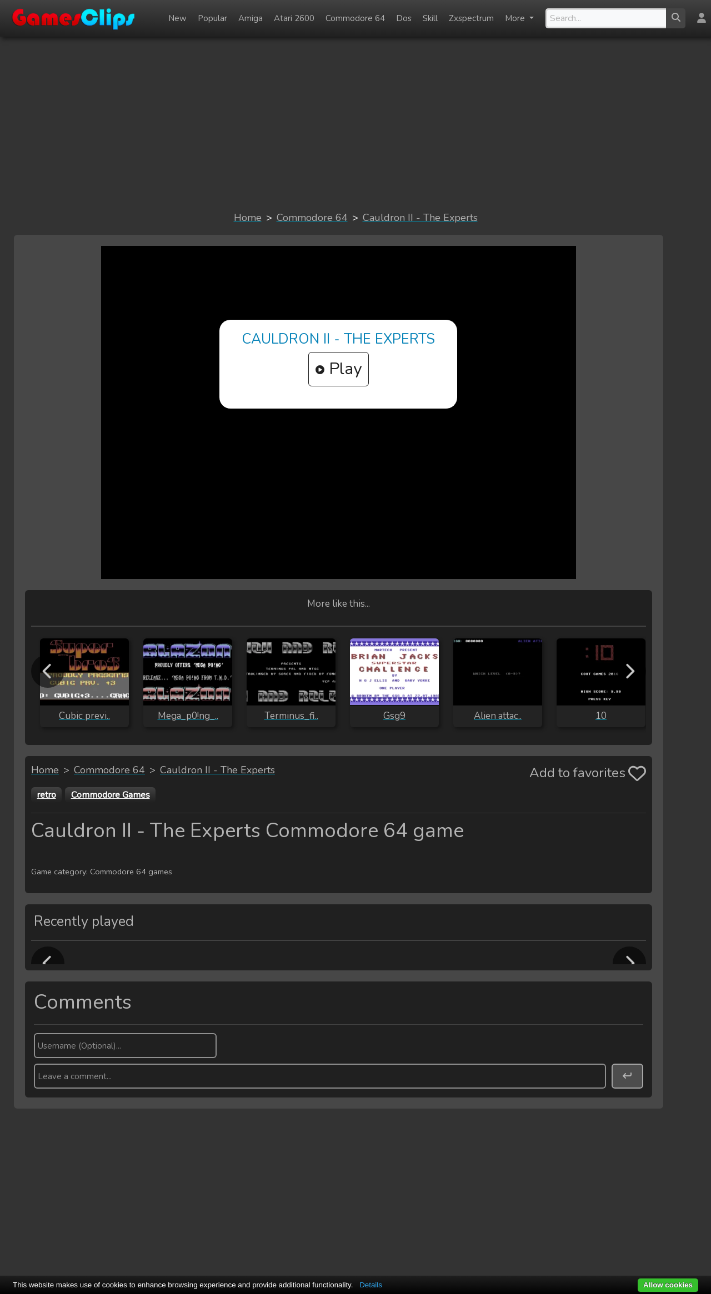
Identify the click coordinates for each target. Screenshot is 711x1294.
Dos (404, 18)
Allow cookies (668, 1285)
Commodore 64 (355, 18)
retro (46, 795)
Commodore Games (110, 795)
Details (370, 1285)
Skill (430, 18)
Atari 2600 (294, 18)
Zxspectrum (471, 18)
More (516, 18)
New (177, 18)
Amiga (250, 18)
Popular (212, 18)
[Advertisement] (355, 123)
